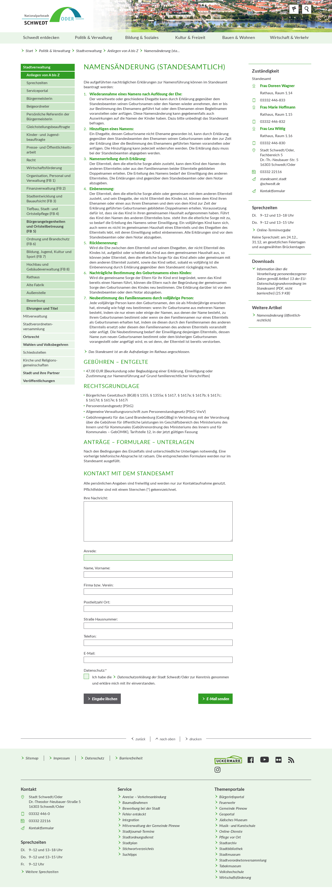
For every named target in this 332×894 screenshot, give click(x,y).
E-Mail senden (218, 699)
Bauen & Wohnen (238, 38)
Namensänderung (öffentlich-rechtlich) (279, 318)
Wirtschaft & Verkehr (289, 38)
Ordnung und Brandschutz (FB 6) (48, 241)
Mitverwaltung (35, 316)
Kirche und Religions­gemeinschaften (40, 363)
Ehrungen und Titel (42, 308)
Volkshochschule (231, 872)
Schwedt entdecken (41, 38)
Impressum (61, 758)
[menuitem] (45, 38)
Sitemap (32, 758)
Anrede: (90, 551)
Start (29, 51)
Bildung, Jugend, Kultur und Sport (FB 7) (49, 254)
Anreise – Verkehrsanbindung (144, 797)
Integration (130, 820)
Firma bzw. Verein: (98, 585)
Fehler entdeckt (134, 814)
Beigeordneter (38, 106)
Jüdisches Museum (233, 820)
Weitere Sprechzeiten (42, 872)
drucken (196, 739)
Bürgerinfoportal (231, 797)
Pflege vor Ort (230, 837)
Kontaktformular (272, 191)
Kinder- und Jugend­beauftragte (43, 137)
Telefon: (90, 636)
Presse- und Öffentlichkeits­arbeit (49, 150)
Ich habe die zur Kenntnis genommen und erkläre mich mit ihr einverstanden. (160, 680)
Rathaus (33, 277)
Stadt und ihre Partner (41, 373)
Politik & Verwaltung (93, 38)
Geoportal (226, 814)
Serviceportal (37, 91)
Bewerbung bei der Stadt (141, 808)
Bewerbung (36, 301)
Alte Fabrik (35, 285)
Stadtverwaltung (89, 51)
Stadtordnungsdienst (138, 837)
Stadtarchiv (228, 843)
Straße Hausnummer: (101, 619)
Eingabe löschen (104, 699)
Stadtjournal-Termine (138, 831)
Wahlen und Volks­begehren (45, 345)
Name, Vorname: (97, 568)
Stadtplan (129, 843)
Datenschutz (94, 758)
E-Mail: (89, 653)
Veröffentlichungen (39, 381)
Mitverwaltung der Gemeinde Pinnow (151, 826)
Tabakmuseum (230, 866)
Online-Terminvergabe (274, 230)
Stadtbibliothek (231, 849)
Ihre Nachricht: (96, 498)
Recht (31, 160)
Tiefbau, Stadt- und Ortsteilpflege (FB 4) (43, 211)
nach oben (167, 739)
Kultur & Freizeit (190, 38)
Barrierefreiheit (131, 758)
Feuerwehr (227, 803)
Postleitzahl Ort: (97, 602)
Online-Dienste (231, 831)
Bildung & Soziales (142, 38)
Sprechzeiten (37, 83)
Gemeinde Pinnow (233, 808)
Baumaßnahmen (135, 803)
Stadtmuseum (229, 854)
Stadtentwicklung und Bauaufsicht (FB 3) (44, 198)
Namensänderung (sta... (162, 51)
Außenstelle (36, 293)
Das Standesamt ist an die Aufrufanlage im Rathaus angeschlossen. (139, 352)
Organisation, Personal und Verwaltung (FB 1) (49, 178)
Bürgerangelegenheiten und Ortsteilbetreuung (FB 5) (46, 226)
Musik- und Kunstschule (237, 826)
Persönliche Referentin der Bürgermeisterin (48, 116)
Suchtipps (129, 854)
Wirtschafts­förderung (44, 168)
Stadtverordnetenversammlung (243, 860)
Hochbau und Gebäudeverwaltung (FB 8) (48, 267)
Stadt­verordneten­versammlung (38, 326)
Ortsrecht (31, 337)
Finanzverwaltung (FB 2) (46, 188)
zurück (140, 739)
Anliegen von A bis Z (122, 51)
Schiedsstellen (34, 352)
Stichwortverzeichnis (138, 849)
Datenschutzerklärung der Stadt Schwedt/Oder (153, 677)
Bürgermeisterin (39, 98)
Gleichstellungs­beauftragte (48, 127)
